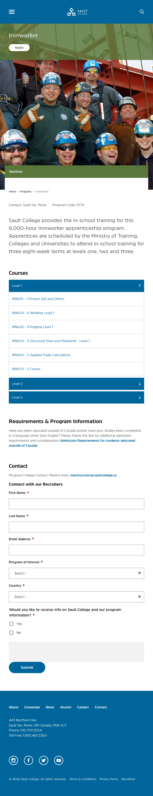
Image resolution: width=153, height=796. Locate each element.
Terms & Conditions (82, 779)
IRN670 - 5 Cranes (26, 369)
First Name (24, 494)
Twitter (43, 760)
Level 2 (17, 383)
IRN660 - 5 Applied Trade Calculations (41, 355)
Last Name (24, 518)
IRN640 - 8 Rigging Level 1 (32, 327)
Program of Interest (31, 564)
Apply (19, 47)
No (19, 632)
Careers (83, 707)
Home (12, 191)
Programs (25, 191)
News (50, 707)
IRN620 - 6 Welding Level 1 (33, 313)
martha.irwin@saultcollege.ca (93, 475)
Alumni (65, 707)
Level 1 (17, 285)
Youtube (58, 760)
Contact (101, 707)
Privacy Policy (108, 779)
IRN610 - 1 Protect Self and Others (38, 299)
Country (22, 587)
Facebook (28, 760)
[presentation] (40, 652)
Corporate (32, 707)
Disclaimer (128, 779)
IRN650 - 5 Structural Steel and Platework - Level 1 (51, 341)
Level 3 (17, 397)
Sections (76, 171)
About (13, 707)
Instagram (13, 760)
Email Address (27, 541)
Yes (19, 624)
